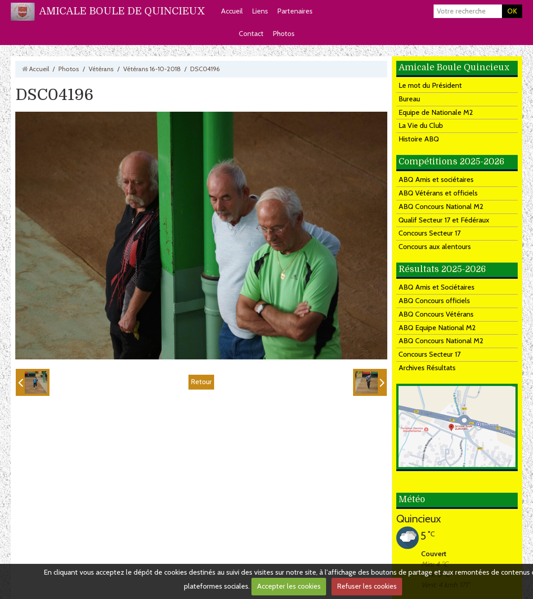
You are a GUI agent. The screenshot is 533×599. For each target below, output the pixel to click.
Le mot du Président (430, 85)
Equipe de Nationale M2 (436, 112)
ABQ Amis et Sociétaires (437, 287)
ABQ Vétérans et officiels (438, 193)
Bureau (409, 99)
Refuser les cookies (367, 586)
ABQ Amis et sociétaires (436, 179)
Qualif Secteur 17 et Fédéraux (444, 220)
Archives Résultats (427, 367)
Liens (260, 11)
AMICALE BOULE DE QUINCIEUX (122, 11)
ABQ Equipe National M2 (437, 327)
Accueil (232, 11)
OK (512, 11)
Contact (251, 33)
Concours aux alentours (435, 246)
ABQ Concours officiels (434, 300)
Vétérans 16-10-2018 (152, 69)
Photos (284, 33)
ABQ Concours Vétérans (436, 314)
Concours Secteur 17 (430, 233)
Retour (201, 381)
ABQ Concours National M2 (441, 206)
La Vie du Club (421, 125)
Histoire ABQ (419, 139)
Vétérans (101, 69)
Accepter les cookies (289, 586)
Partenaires (295, 11)
